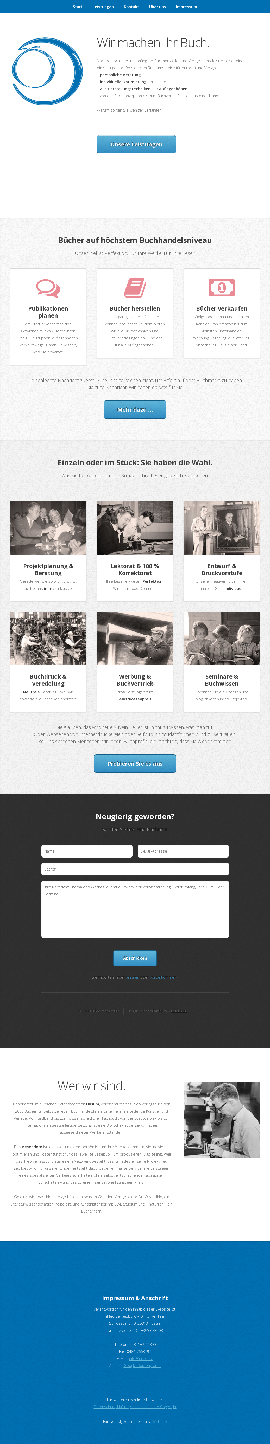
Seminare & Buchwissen (222, 679)
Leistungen (103, 6)
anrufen (132, 977)
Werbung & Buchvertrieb (135, 679)
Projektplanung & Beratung (48, 569)
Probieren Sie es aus (135, 763)
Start (78, 6)
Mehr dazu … (135, 409)
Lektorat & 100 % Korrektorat (135, 569)
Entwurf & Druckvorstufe (221, 569)
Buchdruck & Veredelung (48, 679)
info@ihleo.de (141, 1358)
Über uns (157, 6)
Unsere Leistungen (136, 144)
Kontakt (131, 6)
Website (159, 1421)
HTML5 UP (179, 1011)
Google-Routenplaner (142, 1365)
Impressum (186, 6)
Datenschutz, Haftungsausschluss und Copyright (135, 1406)
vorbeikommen (163, 977)
